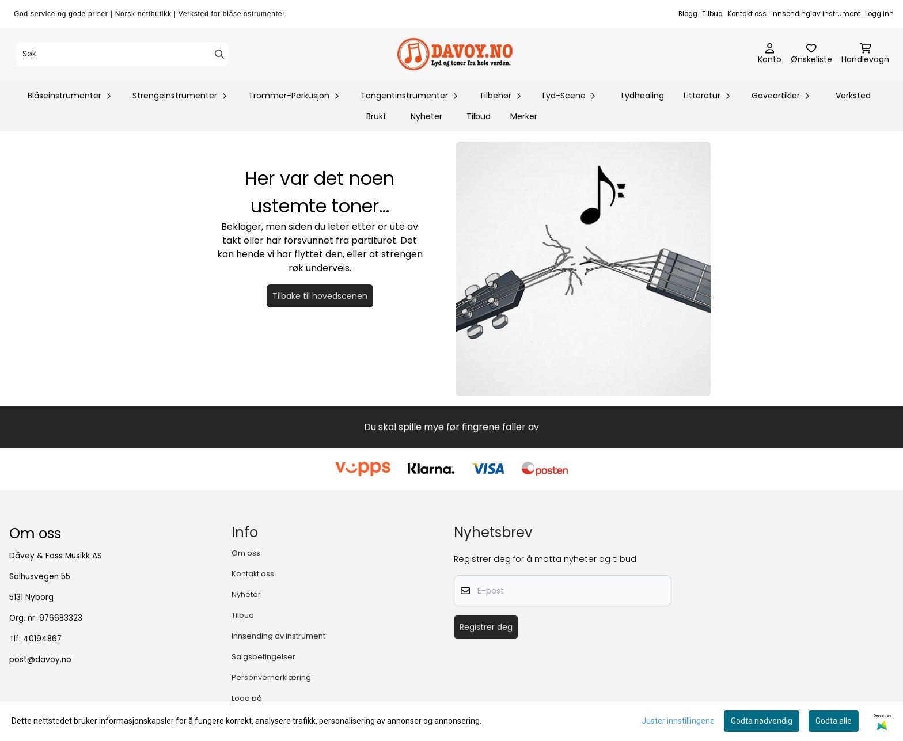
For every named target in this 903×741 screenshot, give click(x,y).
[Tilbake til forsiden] (583, 269)
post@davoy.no (40, 659)
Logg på (247, 698)
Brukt (376, 116)
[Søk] (122, 54)
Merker (523, 116)
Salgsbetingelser (263, 657)
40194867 (42, 638)
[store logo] (455, 54)
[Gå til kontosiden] (769, 54)
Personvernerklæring (271, 677)
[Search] (219, 54)
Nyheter (426, 116)
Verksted (853, 95)
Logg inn (879, 13)
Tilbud (712, 13)
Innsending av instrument (815, 13)
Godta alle (833, 720)
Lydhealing (642, 95)
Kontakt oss (747, 13)
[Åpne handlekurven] (865, 54)
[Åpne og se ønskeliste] (811, 54)
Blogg (687, 13)
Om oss (246, 553)
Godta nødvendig (761, 720)
